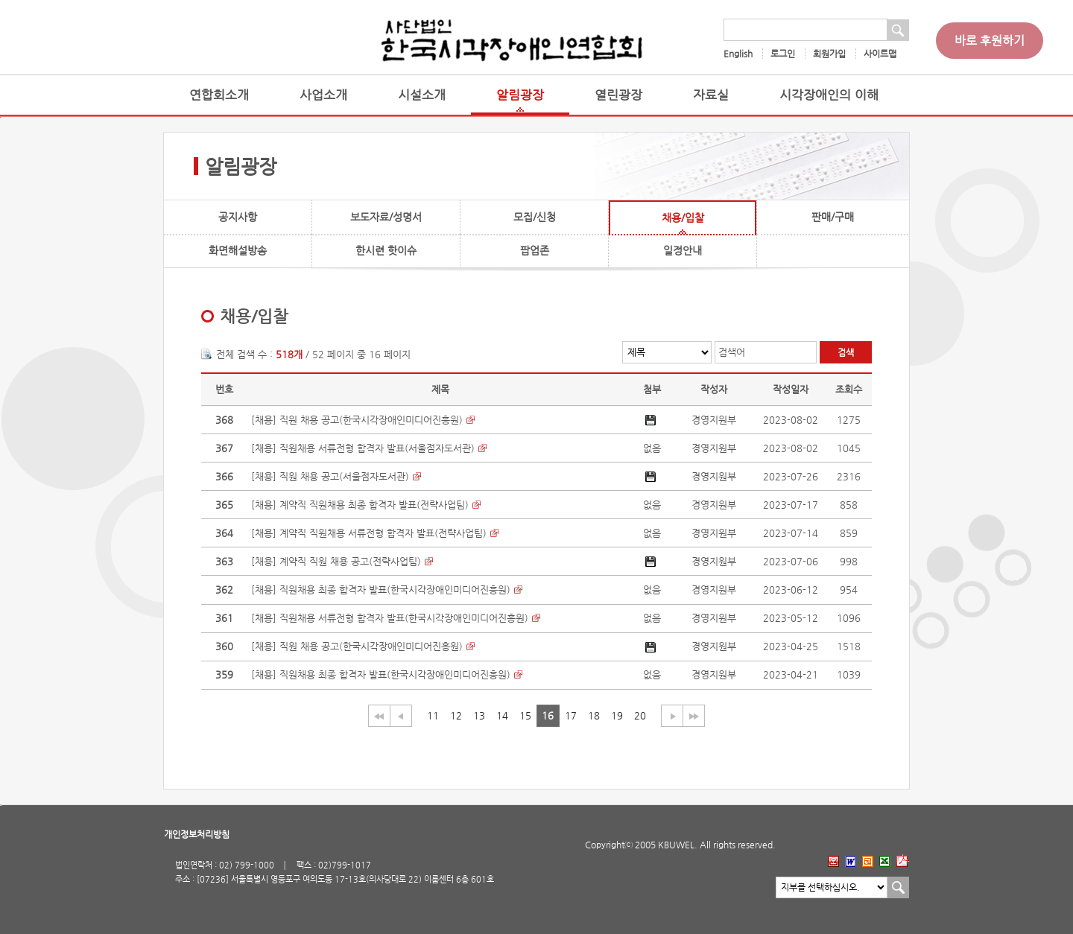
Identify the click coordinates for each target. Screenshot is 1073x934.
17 (571, 715)
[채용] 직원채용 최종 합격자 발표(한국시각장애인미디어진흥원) (380, 589)
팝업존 (534, 250)
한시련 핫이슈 (386, 250)
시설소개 (422, 95)
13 (479, 715)
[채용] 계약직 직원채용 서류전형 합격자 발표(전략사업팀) (369, 533)
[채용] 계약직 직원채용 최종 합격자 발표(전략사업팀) (360, 504)
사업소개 (323, 95)
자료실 (711, 95)
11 (433, 715)
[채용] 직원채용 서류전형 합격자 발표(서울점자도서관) (363, 448)
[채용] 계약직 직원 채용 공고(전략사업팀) (336, 561)
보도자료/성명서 (386, 217)
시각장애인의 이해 (829, 95)
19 (617, 715)
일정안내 (682, 250)
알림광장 (520, 95)
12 (456, 715)
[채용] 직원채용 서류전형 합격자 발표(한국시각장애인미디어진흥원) (389, 617)
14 (502, 715)
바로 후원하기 (990, 41)
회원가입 (829, 53)
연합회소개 (219, 95)
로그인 (782, 53)
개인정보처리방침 (197, 834)
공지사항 (237, 217)
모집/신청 (534, 217)
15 (525, 715)
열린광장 (618, 95)
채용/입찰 (683, 217)
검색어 (731, 352)
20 (640, 715)
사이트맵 (880, 53)
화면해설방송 (238, 250)
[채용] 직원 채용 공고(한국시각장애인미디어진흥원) (357, 419)
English (738, 53)
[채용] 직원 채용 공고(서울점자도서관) (330, 476)
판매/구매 (832, 217)
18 (594, 715)
